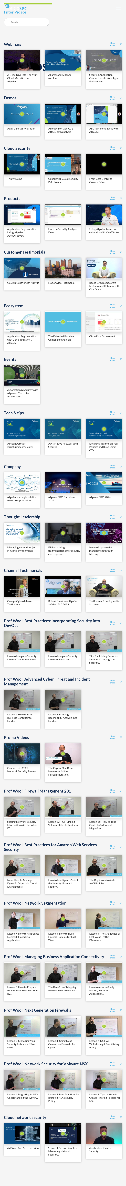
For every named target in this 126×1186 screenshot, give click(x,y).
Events (10, 359)
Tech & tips (14, 413)
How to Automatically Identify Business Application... (101, 990)
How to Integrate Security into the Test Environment (21, 657)
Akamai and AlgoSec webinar (59, 76)
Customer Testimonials (24, 252)
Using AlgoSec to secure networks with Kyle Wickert (105, 230)
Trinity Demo (14, 178)
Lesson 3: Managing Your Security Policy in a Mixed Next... (21, 1044)
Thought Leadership (22, 517)
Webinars (12, 44)
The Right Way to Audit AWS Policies (102, 881)
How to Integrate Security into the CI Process (62, 657)
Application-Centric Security (100, 1149)
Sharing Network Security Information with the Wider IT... (22, 825)
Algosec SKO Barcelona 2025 (61, 498)
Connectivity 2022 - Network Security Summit (21, 769)
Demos (10, 98)
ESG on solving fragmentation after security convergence (64, 550)
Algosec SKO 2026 (100, 497)
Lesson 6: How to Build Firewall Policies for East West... (62, 937)
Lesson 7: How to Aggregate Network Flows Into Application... (23, 937)
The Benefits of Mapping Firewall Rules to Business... (63, 988)
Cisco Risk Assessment (102, 336)
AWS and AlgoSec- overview (23, 1147)
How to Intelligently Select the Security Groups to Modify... (63, 883)
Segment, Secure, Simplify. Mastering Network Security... (62, 1151)
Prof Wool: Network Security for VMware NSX (46, 1064)
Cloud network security (25, 1117)
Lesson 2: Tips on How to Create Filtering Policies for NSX (104, 1097)
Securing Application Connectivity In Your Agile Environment (103, 78)
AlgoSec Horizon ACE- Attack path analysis (61, 130)
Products (12, 198)
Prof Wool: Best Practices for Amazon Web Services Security (50, 847)
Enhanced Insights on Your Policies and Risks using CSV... (103, 447)
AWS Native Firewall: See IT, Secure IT (64, 445)
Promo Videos (16, 737)
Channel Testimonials (23, 570)
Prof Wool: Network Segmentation (35, 903)
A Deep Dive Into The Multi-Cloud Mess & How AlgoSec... (23, 78)
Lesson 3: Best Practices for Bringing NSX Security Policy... (63, 1097)
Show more (116, 44)
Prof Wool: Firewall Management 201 (37, 791)
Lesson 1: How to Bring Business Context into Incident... (20, 718)
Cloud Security (17, 148)
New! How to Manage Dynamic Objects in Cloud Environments (22, 883)
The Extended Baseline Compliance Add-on (61, 338)
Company (12, 466)
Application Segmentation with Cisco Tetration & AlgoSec (21, 339)
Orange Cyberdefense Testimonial (19, 602)
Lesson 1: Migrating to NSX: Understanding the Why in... (23, 1096)
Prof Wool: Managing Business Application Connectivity (54, 956)
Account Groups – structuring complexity (20, 445)
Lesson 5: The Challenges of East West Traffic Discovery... (104, 937)
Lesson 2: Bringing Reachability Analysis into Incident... (62, 718)
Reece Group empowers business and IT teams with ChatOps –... (104, 286)
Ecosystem (13, 306)
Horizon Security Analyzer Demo (63, 230)
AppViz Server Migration (21, 128)
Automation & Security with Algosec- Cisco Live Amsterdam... (22, 393)
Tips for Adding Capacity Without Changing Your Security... (103, 659)
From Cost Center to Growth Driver (100, 180)
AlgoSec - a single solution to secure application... (21, 498)
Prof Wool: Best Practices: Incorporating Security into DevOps (52, 623)
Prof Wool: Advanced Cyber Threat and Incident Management (47, 681)
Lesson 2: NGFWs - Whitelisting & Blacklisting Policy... (104, 1044)
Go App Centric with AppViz (23, 282)
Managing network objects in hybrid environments (22, 549)
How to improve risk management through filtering (101, 550)
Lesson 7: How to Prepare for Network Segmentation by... (22, 990)
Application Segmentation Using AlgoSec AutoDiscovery (21, 232)
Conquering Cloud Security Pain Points (63, 180)
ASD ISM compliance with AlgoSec (103, 130)
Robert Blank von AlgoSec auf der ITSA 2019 (63, 602)
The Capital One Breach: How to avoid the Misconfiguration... (62, 771)
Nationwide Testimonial (61, 282)
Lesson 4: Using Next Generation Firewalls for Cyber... (61, 1044)
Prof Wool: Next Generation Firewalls (37, 1010)
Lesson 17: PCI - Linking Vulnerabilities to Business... (63, 823)
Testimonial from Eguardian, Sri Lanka (105, 602)
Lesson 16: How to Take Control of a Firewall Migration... (102, 825)
